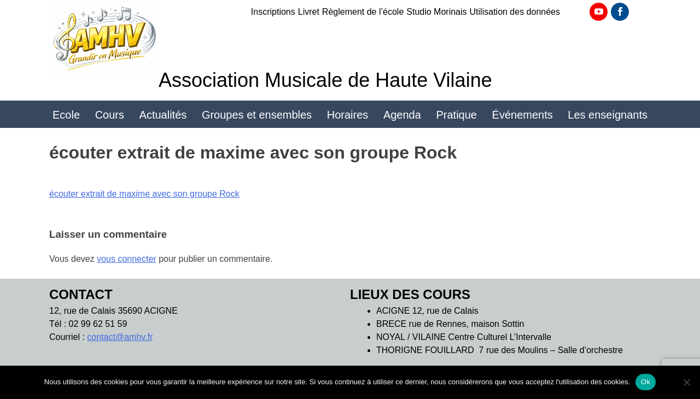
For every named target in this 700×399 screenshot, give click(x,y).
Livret (308, 11)
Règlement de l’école (363, 11)
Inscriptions (273, 11)
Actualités (163, 115)
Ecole (66, 115)
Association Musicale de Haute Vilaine (325, 80)
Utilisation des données (515, 11)
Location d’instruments (350, 146)
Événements (522, 115)
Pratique (456, 115)
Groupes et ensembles (257, 115)
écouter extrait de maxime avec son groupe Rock (144, 193)
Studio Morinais (436, 11)
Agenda (402, 115)
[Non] (686, 382)
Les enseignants (608, 115)
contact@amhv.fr (120, 337)
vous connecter (126, 258)
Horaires (348, 115)
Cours (109, 115)
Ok (645, 382)
